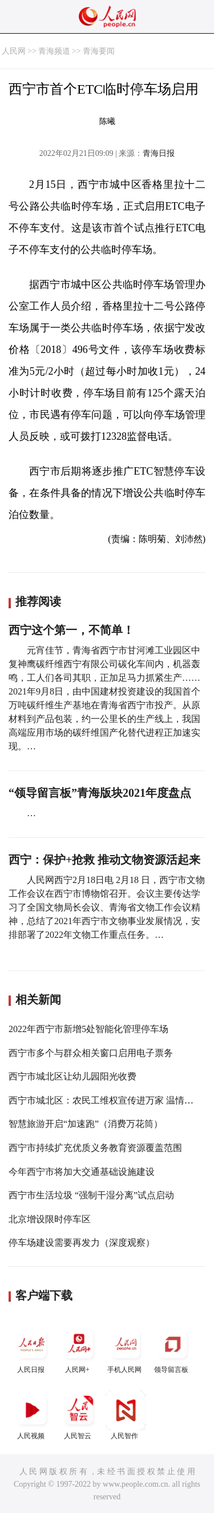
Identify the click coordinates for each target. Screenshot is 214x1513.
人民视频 (32, 1415)
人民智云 (79, 1415)
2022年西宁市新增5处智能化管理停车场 (88, 1029)
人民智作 (126, 1415)
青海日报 (159, 153)
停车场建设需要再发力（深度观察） (82, 1242)
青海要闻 (99, 51)
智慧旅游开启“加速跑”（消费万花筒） (86, 1124)
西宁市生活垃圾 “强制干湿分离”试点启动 (91, 1195)
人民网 (14, 51)
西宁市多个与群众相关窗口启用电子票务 (91, 1053)
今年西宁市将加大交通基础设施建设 (82, 1172)
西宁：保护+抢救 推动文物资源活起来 (104, 859)
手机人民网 (126, 1349)
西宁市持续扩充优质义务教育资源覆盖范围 (95, 1148)
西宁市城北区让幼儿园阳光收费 (72, 1076)
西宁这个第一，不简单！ (71, 630)
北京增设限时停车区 (50, 1219)
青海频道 (54, 51)
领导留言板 (172, 1349)
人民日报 (32, 1349)
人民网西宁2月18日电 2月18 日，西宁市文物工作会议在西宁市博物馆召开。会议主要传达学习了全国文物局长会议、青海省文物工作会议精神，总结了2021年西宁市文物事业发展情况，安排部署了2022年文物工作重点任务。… (107, 907)
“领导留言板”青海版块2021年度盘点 (100, 792)
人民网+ (79, 1349)
